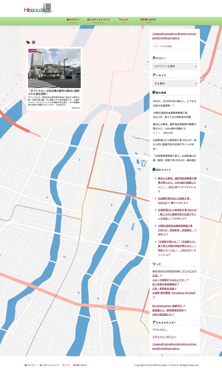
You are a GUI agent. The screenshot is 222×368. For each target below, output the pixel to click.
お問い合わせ (80, 365)
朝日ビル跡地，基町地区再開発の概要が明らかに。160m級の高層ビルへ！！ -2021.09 (174, 128)
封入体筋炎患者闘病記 (165, 284)
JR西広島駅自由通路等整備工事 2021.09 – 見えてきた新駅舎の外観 (172, 115)
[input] (174, 46)
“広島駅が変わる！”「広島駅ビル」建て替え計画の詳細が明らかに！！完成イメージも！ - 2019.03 (177, 246)
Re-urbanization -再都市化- (168, 306)
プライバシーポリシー (164, 337)
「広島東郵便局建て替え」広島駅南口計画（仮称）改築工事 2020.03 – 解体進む (175, 158)
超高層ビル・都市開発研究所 (169, 310)
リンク (66, 365)
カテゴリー (31, 365)
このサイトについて (49, 365)
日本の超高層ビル (163, 314)
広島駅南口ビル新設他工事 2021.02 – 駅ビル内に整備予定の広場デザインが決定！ (175, 144)
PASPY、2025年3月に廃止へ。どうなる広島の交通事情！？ (174, 103)
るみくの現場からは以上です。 (170, 280)
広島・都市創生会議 (164, 288)
